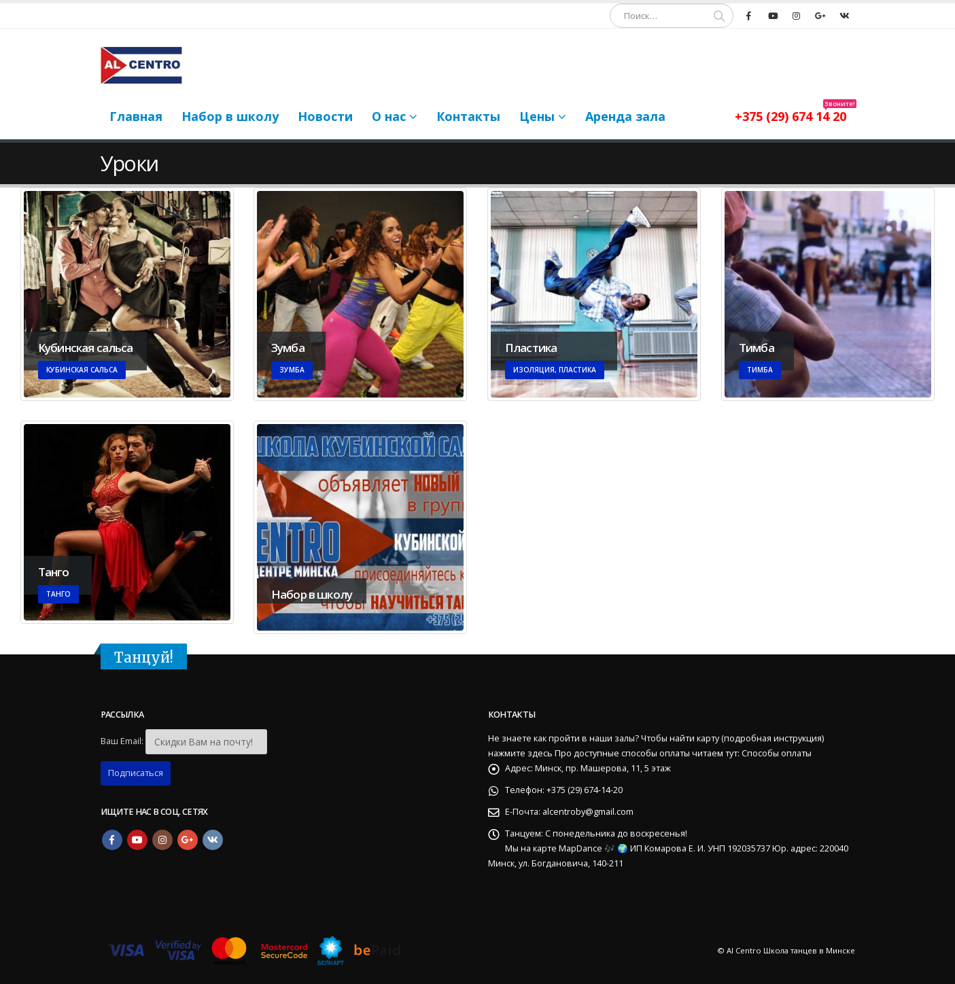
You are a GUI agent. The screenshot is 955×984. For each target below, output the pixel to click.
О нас (389, 116)
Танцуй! (143, 658)
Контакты (468, 116)
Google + (187, 840)
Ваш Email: (122, 741)
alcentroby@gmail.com (587, 812)
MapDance (581, 848)
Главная (135, 116)
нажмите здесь (520, 753)
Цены (537, 116)
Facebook (112, 840)
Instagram (162, 840)
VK (213, 840)
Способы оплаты (777, 753)
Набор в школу (230, 116)
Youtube (137, 840)
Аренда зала (625, 116)
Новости (325, 116)
